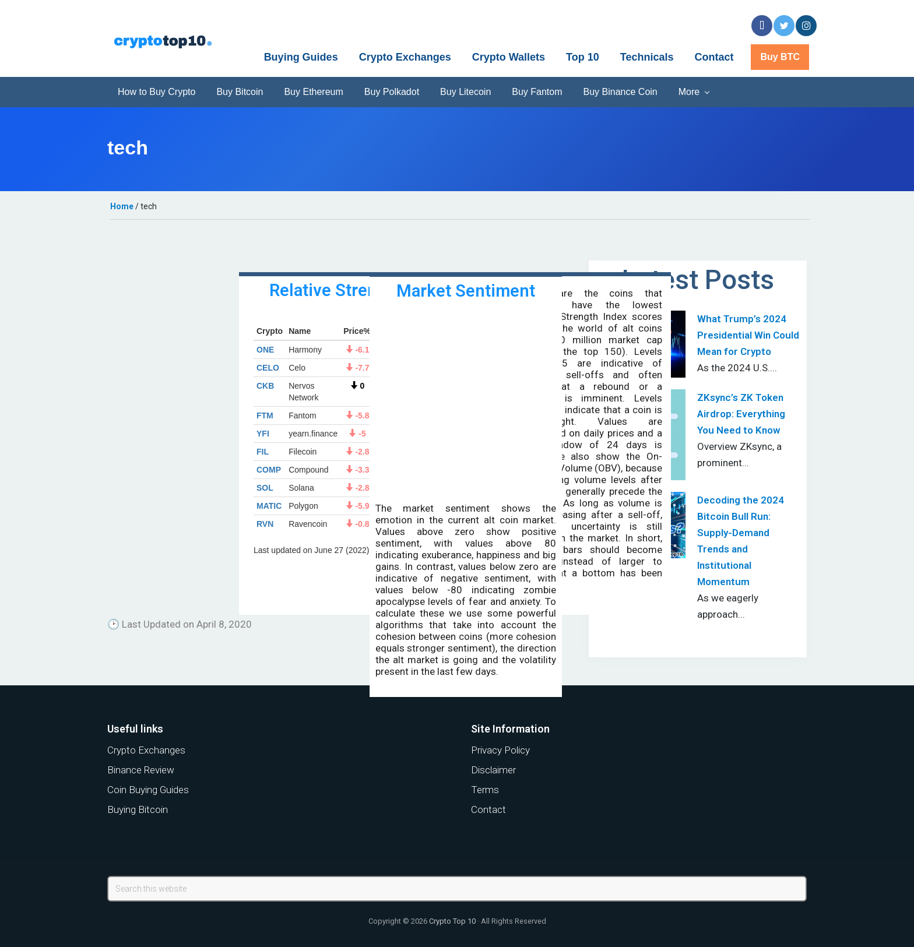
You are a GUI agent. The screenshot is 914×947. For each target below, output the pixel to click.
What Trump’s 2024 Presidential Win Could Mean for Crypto (748, 335)
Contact (488, 809)
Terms (485, 789)
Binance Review (140, 770)
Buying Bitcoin (137, 809)
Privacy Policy (500, 750)
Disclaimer (493, 770)
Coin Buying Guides (148, 789)
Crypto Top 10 (452, 921)
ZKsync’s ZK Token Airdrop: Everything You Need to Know (741, 414)
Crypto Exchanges (146, 750)
